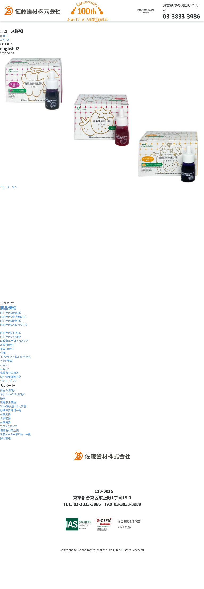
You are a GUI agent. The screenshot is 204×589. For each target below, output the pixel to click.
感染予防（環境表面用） (13, 317)
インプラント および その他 (15, 357)
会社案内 (5, 414)
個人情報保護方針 (10, 377)
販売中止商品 (8, 402)
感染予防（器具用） (10, 313)
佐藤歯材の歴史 (9, 430)
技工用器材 (6, 349)
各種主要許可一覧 (10, 410)
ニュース (4, 369)
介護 (2, 353)
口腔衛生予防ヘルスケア (14, 341)
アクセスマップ (8, 426)
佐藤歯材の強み (9, 373)
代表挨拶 (5, 418)
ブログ (3, 365)
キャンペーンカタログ (12, 394)
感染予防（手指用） (10, 333)
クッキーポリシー (9, 381)
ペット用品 (6, 361)
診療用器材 (6, 345)
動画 (2, 398)
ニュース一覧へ (8, 187)
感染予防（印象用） (10, 321)
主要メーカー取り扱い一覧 (15, 434)
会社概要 (5, 422)
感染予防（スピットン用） (13, 325)
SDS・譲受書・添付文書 (13, 406)
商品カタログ (7, 390)
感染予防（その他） (10, 337)
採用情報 (5, 438)
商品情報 (8, 308)
